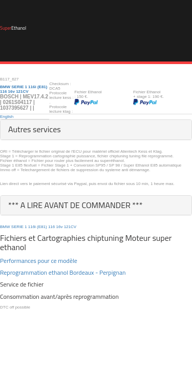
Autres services (34, 129)
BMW (5, 226)
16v (59, 226)
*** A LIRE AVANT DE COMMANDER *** (75, 205)
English (6, 116)
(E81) (42, 226)
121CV (70, 226)
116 (51, 226)
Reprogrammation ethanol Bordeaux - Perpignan (62, 272)
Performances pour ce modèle (38, 260)
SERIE (17, 226)
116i (32, 226)
